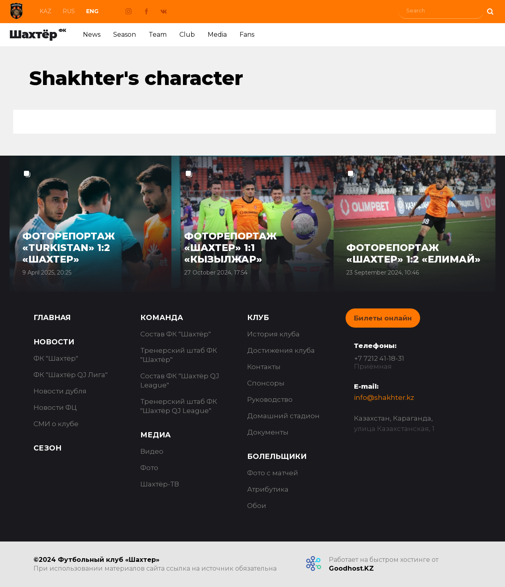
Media (217, 34)
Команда (161, 317)
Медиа (155, 435)
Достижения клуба (281, 350)
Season (124, 34)
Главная (52, 317)
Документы (268, 432)
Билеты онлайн (383, 318)
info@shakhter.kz (384, 397)
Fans (247, 34)
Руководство (270, 399)
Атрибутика (268, 489)
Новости (53, 342)
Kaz (45, 11)
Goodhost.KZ (351, 568)
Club (187, 34)
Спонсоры (266, 383)
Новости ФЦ (55, 407)
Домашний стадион (283, 416)
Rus (69, 11)
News (91, 34)
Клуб (258, 317)
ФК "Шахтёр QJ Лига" (70, 375)
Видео (151, 451)
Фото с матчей (272, 473)
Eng (92, 11)
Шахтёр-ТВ (159, 484)
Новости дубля (59, 391)
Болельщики (277, 456)
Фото (149, 468)
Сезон (47, 448)
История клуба (273, 334)
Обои (256, 506)
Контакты (264, 367)
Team (158, 34)
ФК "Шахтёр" (55, 358)
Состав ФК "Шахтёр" (175, 334)
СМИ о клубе (56, 424)
